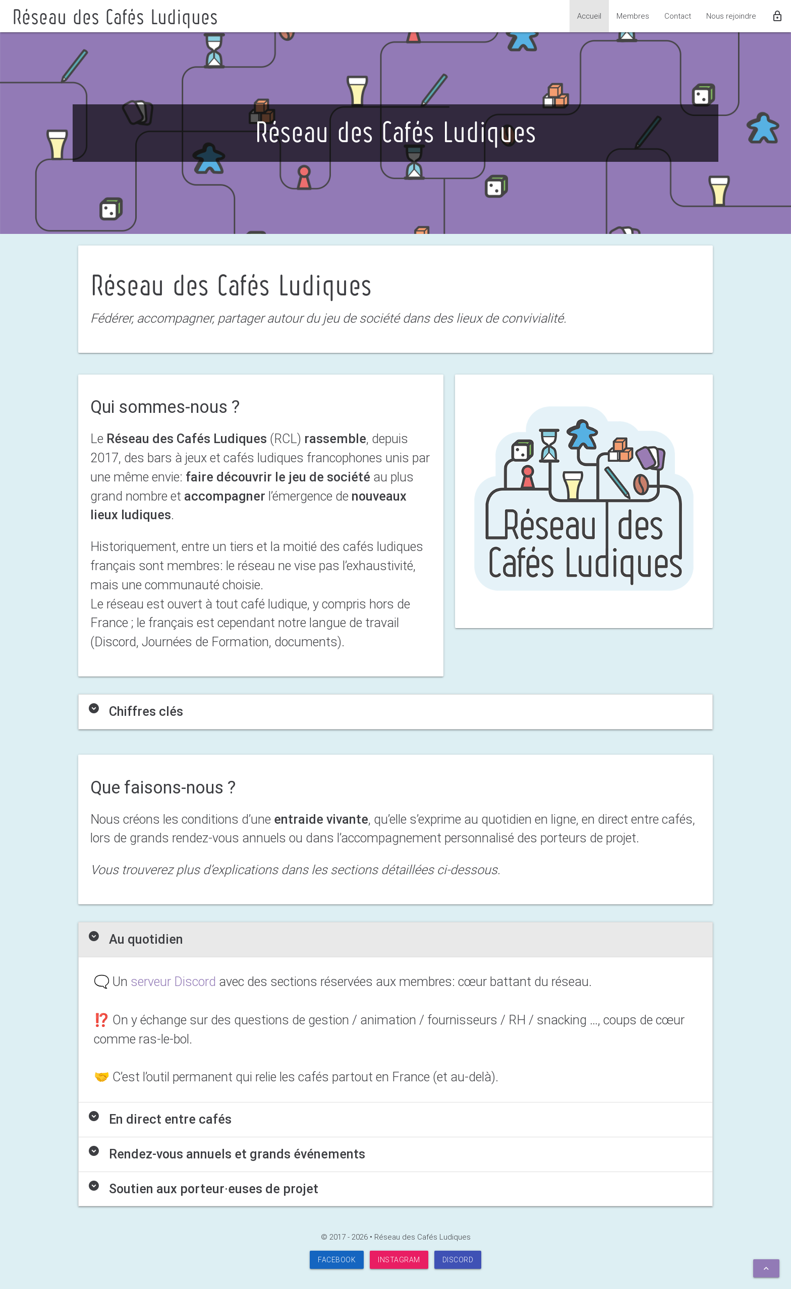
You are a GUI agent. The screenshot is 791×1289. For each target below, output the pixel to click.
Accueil (589, 16)
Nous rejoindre (731, 16)
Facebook (337, 1259)
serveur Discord (173, 982)
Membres (632, 16)
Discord (458, 1259)
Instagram (399, 1259)
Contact (677, 16)
